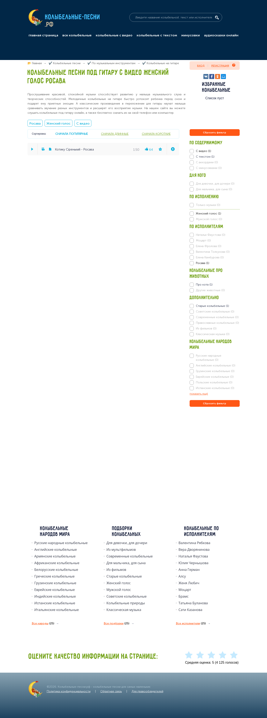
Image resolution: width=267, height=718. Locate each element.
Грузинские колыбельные (55, 583)
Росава (35, 123)
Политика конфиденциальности (69, 691)
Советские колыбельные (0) (215, 311)
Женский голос (59, 123)
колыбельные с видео (114, 35)
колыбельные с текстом (157, 35)
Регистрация (223, 65)
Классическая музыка (123, 609)
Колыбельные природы (125, 603)
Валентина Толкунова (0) (213, 252)
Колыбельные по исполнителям (201, 531)
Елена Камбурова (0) (210, 257)
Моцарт (185, 589)
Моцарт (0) (203, 240)
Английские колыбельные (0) (215, 365)
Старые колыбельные (124, 576)
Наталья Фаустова (193, 556)
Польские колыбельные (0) (214, 382)
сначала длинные (114, 133)
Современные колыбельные (129, 556)
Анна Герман (189, 569)
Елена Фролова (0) (208, 246)
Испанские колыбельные (54, 603)
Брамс (184, 596)
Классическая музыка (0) (212, 334)
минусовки (190, 35)
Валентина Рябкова (194, 543)
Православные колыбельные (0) (217, 323)
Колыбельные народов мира (55, 531)
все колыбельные (77, 35)
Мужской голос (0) (209, 219)
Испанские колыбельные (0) (215, 388)
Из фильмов (116, 569)
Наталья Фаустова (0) (210, 235)
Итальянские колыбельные (56, 609)
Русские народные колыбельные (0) (208, 358)
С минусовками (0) (209, 168)
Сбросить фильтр (214, 132)
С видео (82, 123)
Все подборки (116, 623)
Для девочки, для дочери (126, 543)
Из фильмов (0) (206, 328)
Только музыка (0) (208, 205)
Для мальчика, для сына (126, 563)
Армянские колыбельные (55, 556)
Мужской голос (118, 589)
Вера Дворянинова (194, 549)
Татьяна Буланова (193, 603)
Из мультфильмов (121, 549)
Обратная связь (111, 691)
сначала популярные (71, 133)
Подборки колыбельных (126, 531)
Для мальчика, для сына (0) (214, 189)
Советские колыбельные (126, 596)
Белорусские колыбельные (56, 569)
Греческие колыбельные (54, 576)
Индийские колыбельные (55, 596)
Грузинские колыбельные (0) (215, 371)
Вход (200, 65)
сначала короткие (156, 133)
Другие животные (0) (210, 290)
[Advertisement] (215, 453)
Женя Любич (189, 583)
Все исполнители (191, 623)
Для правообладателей (147, 691)
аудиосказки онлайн (221, 35)
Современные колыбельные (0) (217, 317)
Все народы (43, 623)
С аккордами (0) (207, 162)
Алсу (182, 576)
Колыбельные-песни (72, 17)
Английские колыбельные (55, 549)
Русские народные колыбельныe (61, 543)
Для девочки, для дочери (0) (215, 183)
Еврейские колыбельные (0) (215, 377)
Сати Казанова (190, 609)
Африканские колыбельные (56, 563)
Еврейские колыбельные (54, 589)
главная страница (43, 35)
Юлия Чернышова (193, 563)
